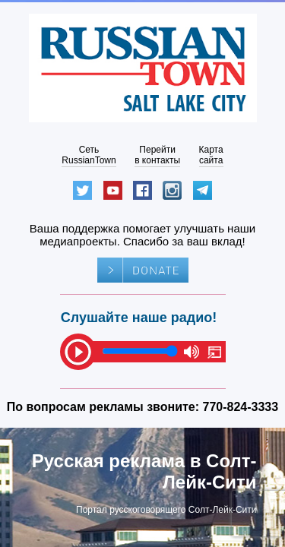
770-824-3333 (241, 406)
